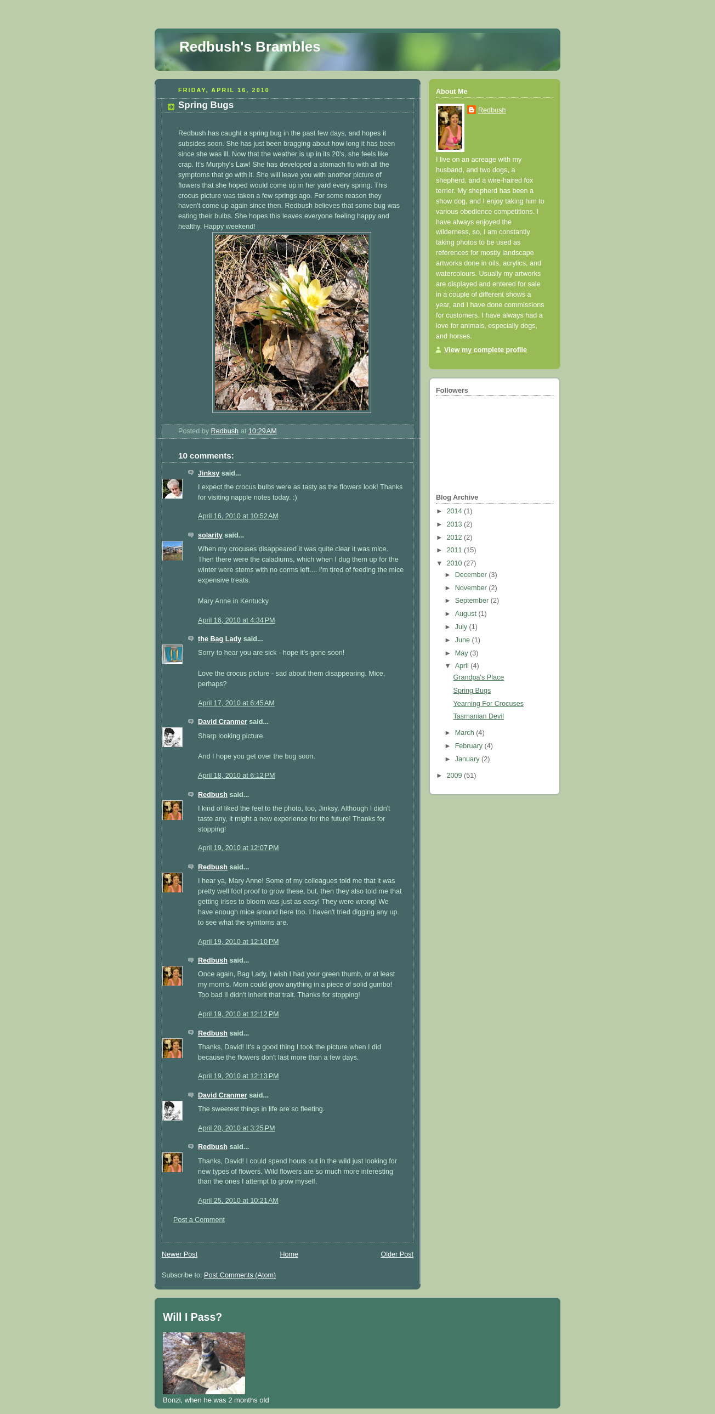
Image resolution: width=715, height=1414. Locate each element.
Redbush (213, 795)
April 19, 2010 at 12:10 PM (238, 942)
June (463, 640)
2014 (455, 511)
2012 (455, 537)
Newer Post (179, 1254)
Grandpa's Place (478, 677)
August (467, 614)
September (473, 600)
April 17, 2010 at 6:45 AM (236, 703)
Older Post (397, 1254)
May (462, 653)
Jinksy (208, 473)
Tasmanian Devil (478, 716)
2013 (455, 524)
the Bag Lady (219, 639)
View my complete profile (485, 350)
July (462, 627)
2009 (455, 775)
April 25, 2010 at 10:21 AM (238, 1200)
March (465, 733)
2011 (455, 550)
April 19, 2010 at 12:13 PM (238, 1076)
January (468, 759)
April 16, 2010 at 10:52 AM (238, 516)
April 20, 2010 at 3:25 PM (236, 1128)
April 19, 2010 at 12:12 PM (238, 1014)
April (463, 666)
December (472, 575)
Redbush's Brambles (250, 46)
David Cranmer (222, 722)
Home (289, 1254)
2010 (455, 563)
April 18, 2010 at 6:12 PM (236, 775)
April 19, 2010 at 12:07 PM (238, 848)
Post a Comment (199, 1220)
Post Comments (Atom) (240, 1275)
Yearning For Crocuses (488, 704)
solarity (210, 535)
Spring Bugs (472, 690)
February (470, 746)
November (472, 588)
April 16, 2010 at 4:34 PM (236, 620)
